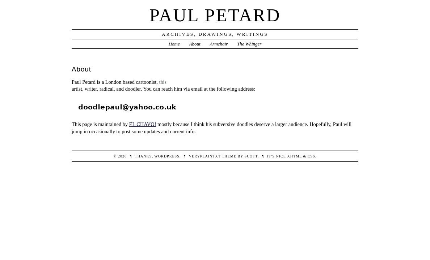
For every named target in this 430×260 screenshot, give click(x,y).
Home (174, 44)
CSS (311, 156)
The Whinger (249, 44)
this (162, 82)
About (195, 44)
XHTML (294, 156)
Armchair (219, 44)
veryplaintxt (205, 156)
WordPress (166, 156)
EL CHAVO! (142, 124)
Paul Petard (215, 15)
